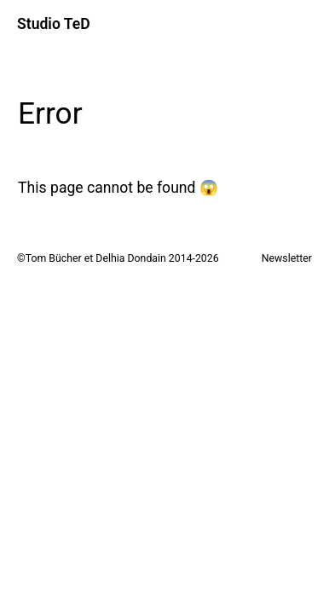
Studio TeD (53, 23)
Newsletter (287, 258)
